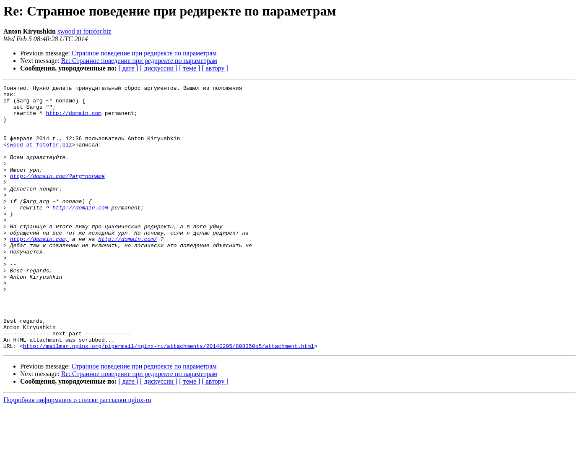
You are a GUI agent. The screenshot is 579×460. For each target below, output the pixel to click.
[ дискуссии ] (158, 68)
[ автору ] (215, 68)
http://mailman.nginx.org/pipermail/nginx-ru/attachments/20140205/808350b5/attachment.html (168, 398)
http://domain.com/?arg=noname (57, 195)
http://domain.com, (39, 270)
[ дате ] (128, 68)
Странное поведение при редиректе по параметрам (144, 53)
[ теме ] (189, 68)
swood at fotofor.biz (84, 31)
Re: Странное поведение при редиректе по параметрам (139, 60)
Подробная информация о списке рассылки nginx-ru (77, 452)
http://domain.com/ (127, 270)
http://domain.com (73, 119)
